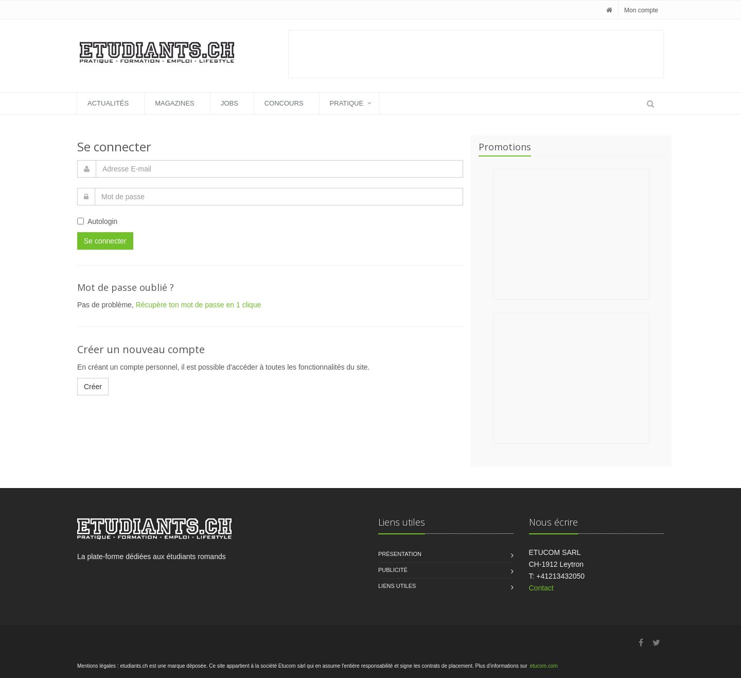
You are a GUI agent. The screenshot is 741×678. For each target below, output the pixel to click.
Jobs (229, 103)
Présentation (399, 554)
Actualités (108, 103)
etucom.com (543, 666)
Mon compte (641, 10)
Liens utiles (397, 586)
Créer (93, 387)
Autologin (97, 221)
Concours (284, 103)
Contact (541, 588)
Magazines (175, 103)
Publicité (393, 570)
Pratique (347, 103)
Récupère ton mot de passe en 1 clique (198, 305)
